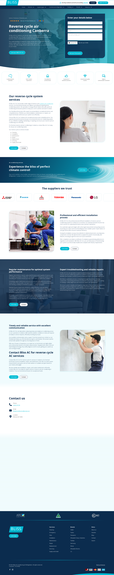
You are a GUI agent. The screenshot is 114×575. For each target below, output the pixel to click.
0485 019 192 (103, 3)
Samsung (72, 543)
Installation (52, 538)
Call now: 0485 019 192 (17, 52)
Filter (50, 535)
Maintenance (52, 540)
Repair (51, 543)
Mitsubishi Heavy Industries (77, 538)
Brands (78, 7)
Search (93, 540)
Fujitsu (72, 532)
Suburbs (94, 532)
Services (30, 7)
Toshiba (72, 540)
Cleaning (51, 530)
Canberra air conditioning (46, 103)
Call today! (14, 148)
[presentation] (79, 48)
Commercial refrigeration (55, 7)
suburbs (85, 2)
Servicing (51, 548)
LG (71, 551)
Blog (93, 535)
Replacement (53, 546)
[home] (12, 2)
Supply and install (53, 551)
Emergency (52, 532)
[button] (31, 7)
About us (94, 530)
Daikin (72, 530)
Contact (93, 3)
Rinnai (72, 546)
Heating (69, 7)
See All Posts (57, 503)
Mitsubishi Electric (75, 548)
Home (23, 7)
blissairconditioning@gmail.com (21, 411)
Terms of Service (100, 565)
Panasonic (73, 535)
